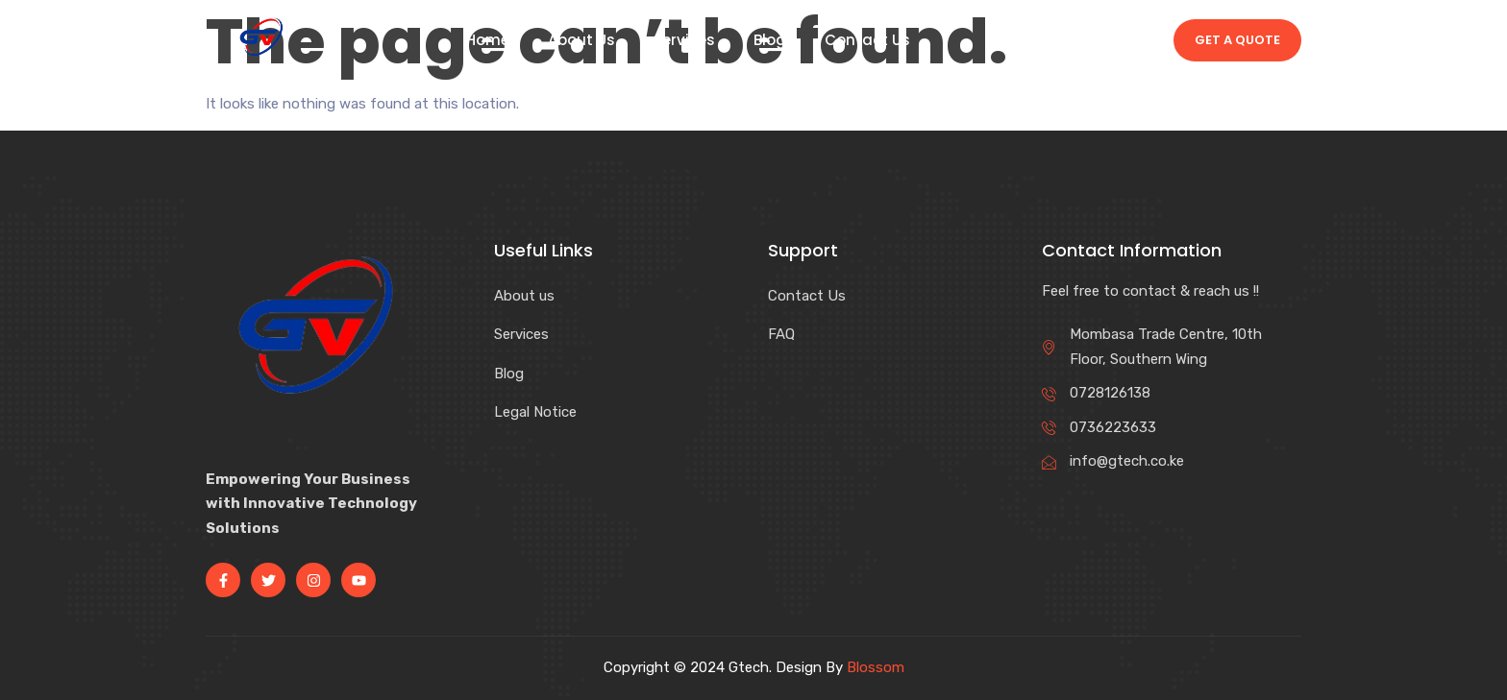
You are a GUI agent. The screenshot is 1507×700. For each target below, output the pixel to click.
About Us (581, 40)
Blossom (875, 667)
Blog (770, 40)
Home (487, 40)
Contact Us (867, 40)
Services (684, 40)
